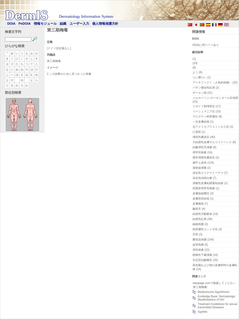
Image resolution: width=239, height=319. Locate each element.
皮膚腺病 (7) (200, 203)
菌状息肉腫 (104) (203, 239)
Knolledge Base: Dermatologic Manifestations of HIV (216, 298)
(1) (194, 58)
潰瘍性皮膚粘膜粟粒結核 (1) (210, 183)
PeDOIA (24, 23)
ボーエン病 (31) (202, 92)
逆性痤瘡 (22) (201, 249)
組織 (63, 23)
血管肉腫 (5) (200, 244)
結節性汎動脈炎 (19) (205, 214)
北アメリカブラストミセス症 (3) (213, 126)
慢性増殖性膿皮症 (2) (206, 157)
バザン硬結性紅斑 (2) (206, 87)
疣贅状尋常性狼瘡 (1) (206, 188)
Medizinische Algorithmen (213, 292)
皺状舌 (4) (199, 208)
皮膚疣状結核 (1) (203, 198)
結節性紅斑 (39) (202, 219)
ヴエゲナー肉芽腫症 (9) (207, 116)
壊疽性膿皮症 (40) (204, 137)
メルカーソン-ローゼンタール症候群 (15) (215, 99)
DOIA (11, 23)
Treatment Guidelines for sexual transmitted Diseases (217, 305)
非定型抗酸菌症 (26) (205, 260)
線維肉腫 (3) (200, 224)
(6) (194, 67)
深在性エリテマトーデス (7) (210, 173)
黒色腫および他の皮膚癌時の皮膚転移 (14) (215, 267)
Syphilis (202, 311)
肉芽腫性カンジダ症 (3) (207, 229)
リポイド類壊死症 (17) (207, 106)
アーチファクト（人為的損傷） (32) (215, 82)
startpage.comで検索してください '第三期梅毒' (214, 285)
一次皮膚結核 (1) (203, 121)
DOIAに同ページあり (206, 45)
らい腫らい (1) (202, 77)
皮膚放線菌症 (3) (203, 193)
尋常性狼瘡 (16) (202, 152)
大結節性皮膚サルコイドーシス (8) (214, 142)
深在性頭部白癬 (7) (204, 178)
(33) (195, 63)
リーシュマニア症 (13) (207, 111)
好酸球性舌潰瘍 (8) (204, 147)
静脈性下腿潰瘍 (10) (205, 255)
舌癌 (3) (197, 234)
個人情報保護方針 (105, 23)
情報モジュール (45, 23)
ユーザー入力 (79, 23)
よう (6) (197, 72)
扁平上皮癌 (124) (203, 162)
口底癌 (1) (199, 132)
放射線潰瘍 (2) (202, 167)
